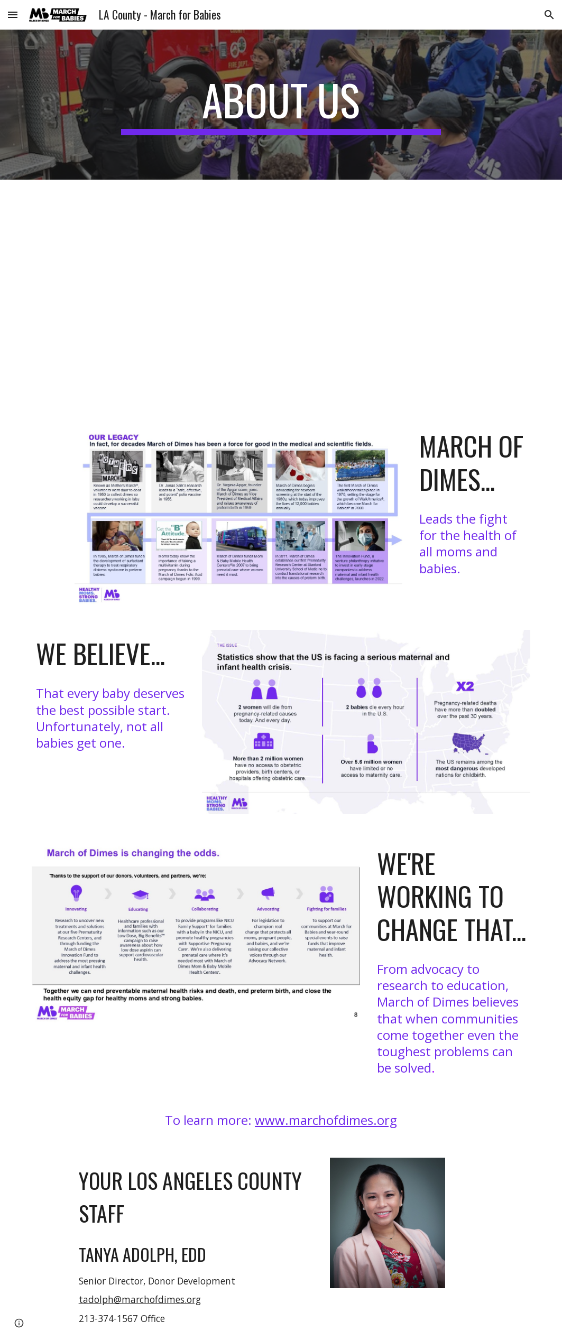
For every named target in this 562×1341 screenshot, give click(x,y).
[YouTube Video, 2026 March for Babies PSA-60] (302, 294)
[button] (12, 14)
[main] (281, 104)
